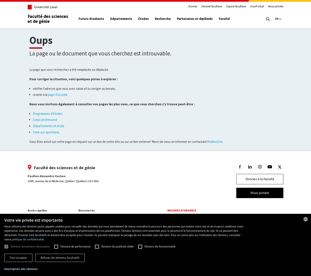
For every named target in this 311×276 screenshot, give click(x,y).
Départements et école (48, 126)
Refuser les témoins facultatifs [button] (60, 258)
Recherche (165, 19)
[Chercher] (266, 19)
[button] (21, 269)
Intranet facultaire (210, 6)
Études (145, 19)
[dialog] (155, 245)
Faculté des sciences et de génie (49, 18)
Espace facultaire (234, 6)
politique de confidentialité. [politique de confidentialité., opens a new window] (28, 239)
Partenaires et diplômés (196, 19)
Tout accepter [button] (18, 258)
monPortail (255, 6)
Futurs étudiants (93, 19)
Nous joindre (274, 6)
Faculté (226, 19)
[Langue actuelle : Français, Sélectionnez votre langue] (276, 19)
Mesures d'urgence (181, 210)
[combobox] (305, 219)
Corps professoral (45, 120)
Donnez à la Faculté (258, 179)
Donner (191, 6)
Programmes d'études (48, 114)
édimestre (216, 142)
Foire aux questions (46, 132)
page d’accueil (57, 95)
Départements (123, 19)
